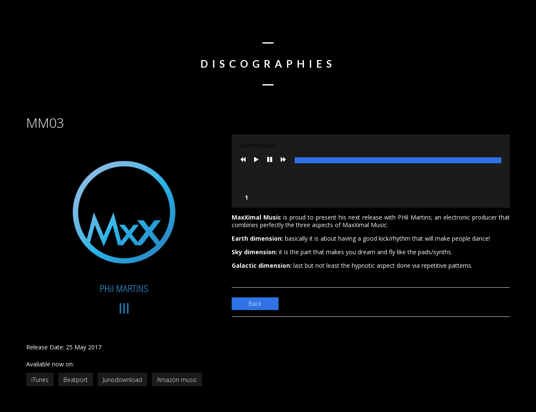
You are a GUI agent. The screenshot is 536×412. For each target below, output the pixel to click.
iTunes (40, 380)
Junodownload (122, 380)
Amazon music (177, 380)
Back (255, 303)
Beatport (75, 380)
